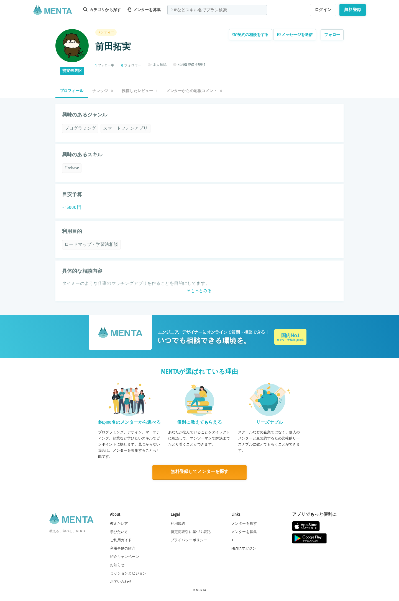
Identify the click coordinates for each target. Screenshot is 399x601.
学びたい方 (119, 532)
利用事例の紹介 (122, 548)
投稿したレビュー (139, 91)
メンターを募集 (144, 9)
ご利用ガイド (121, 540)
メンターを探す (244, 523)
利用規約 (178, 523)
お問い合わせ (121, 581)
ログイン (323, 9)
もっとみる (199, 290)
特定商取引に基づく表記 (191, 532)
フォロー (332, 35)
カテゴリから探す (102, 9)
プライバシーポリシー (189, 540)
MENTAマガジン (243, 548)
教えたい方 (119, 523)
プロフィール (71, 91)
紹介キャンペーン (124, 556)
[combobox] (217, 10)
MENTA (201, 590)
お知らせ (117, 565)
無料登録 (352, 9)
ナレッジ (102, 91)
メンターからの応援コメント (194, 91)
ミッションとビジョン (128, 573)
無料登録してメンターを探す (199, 471)
